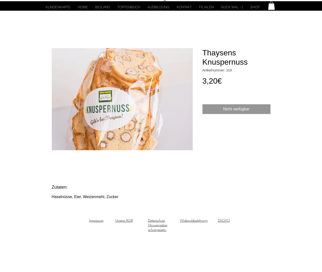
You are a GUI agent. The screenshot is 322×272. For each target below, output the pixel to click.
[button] (271, 6)
